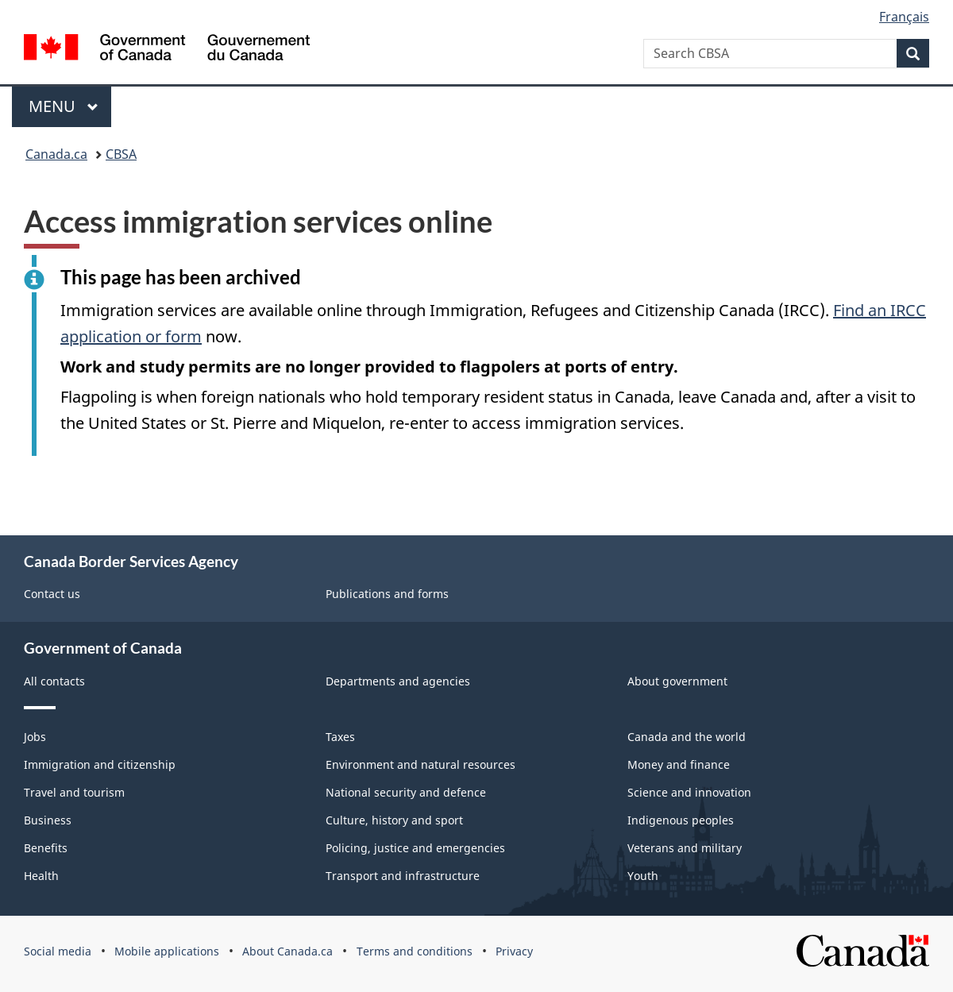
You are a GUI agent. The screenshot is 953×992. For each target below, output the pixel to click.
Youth (642, 875)
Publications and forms (387, 593)
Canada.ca (56, 154)
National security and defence (406, 792)
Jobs (35, 736)
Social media (57, 951)
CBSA (121, 154)
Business (47, 820)
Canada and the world (686, 736)
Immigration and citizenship (100, 764)
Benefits (46, 847)
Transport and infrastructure (403, 875)
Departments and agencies (398, 681)
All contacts (54, 681)
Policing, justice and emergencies (415, 847)
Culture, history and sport (394, 820)
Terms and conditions (415, 951)
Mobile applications (166, 951)
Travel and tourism (74, 792)
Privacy (514, 951)
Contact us (52, 593)
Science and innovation (689, 792)
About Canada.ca (287, 951)
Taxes (340, 736)
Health (41, 875)
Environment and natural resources (420, 764)
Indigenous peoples (680, 820)
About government (677, 681)
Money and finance (678, 764)
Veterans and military (684, 847)
